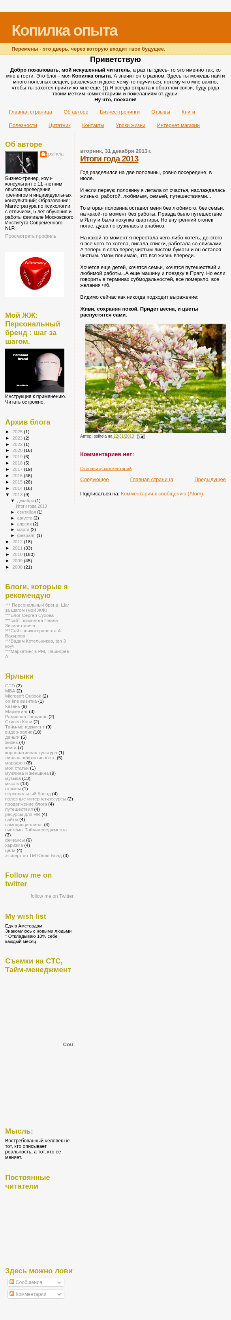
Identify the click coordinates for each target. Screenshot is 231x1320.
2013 (18, 494)
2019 (18, 456)
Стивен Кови (18, 721)
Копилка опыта (64, 30)
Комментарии (27, 1294)
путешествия (19, 809)
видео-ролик (18, 731)
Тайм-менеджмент (25, 726)
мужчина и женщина (27, 773)
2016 (18, 475)
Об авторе (76, 112)
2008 (18, 566)
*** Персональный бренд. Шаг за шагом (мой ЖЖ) (37, 607)
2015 (18, 481)
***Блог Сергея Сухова (29, 615)
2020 (18, 450)
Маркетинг (16, 711)
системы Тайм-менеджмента (36, 829)
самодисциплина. (24, 824)
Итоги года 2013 (109, 158)
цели (10, 850)
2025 (18, 431)
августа (25, 518)
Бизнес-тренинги (120, 112)
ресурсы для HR (22, 814)
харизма (14, 845)
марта (24, 529)
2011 (18, 547)
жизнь (11, 742)
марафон (15, 762)
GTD (10, 685)
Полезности (23, 125)
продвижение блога (26, 803)
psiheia (56, 154)
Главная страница (30, 112)
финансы (15, 839)
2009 (18, 560)
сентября (27, 512)
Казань (12, 706)
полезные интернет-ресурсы (35, 798)
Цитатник (60, 125)
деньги (12, 737)
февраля (27, 535)
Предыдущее (210, 479)
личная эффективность (30, 757)
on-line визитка (21, 701)
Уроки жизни (130, 125)
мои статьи (17, 767)
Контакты (93, 125)
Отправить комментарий (105, 468)
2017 (18, 469)
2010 (18, 554)
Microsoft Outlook (23, 695)
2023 (18, 437)
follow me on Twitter (51, 896)
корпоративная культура (31, 752)
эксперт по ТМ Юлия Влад (33, 855)
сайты (11, 819)
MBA (10, 690)
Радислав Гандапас (26, 716)
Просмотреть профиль (30, 236)
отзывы (13, 788)
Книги (188, 112)
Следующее (94, 479)
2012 (18, 541)
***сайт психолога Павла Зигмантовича (31, 623)
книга (11, 747)
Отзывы (160, 112)
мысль (12, 783)
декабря (26, 500)
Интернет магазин (178, 125)
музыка (13, 778)
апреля (25, 524)
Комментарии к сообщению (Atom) (162, 494)
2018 (18, 462)
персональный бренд (28, 793)
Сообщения (25, 1282)
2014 (18, 488)
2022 (18, 444)
